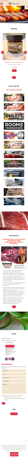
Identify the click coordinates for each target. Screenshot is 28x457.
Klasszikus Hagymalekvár (14, 62)
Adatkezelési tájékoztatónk (16, 451)
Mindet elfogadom (14, 455)
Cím (3, 374)
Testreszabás (14, 453)
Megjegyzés (5, 384)
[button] (25, 52)
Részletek (14, 70)
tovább (14, 77)
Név (5, 370)
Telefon (6, 377)
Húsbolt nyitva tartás (10, 346)
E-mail (5, 381)
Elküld (3, 403)
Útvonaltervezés (14, 413)
